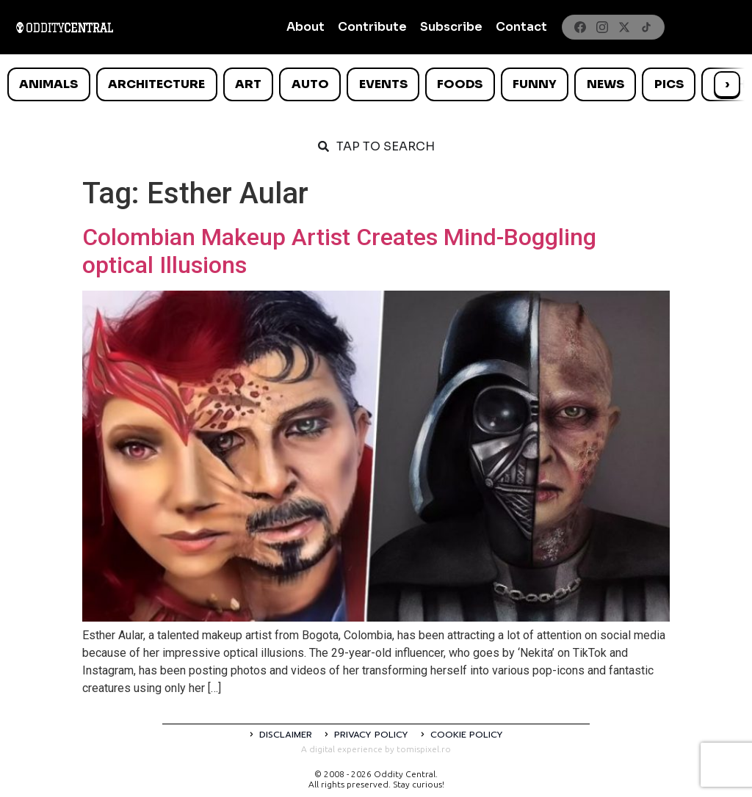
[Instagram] (602, 27)
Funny (535, 84)
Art (248, 84)
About (305, 26)
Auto (310, 84)
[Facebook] (580, 27)
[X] (624, 27)
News (605, 84)
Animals (48, 84)
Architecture (156, 84)
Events (383, 84)
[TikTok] (646, 27)
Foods (459, 84)
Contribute (372, 26)
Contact (521, 26)
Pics (669, 84)
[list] (376, 84)
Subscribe (451, 26)
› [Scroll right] (727, 84)
